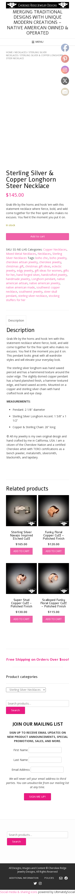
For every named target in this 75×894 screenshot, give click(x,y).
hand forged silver (28, 275)
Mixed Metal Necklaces (21, 254)
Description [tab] (16, 320)
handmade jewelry (18, 279)
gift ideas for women (48, 270)
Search (15, 710)
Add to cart (37, 236)
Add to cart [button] (21, 551)
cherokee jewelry (50, 262)
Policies (49, 877)
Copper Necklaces (55, 249)
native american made (20, 287)
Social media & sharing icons (19, 892)
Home (9, 52)
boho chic (41, 258)
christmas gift (15, 266)
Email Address (21, 770)
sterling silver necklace (32, 296)
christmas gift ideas (37, 266)
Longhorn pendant (43, 279)
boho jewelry (58, 258)
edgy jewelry (25, 270)
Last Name (20, 760)
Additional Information (23, 877)
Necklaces (21, 52)
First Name (20, 750)
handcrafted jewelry (54, 275)
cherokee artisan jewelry (22, 262)
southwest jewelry (30, 291)
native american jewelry (44, 283)
